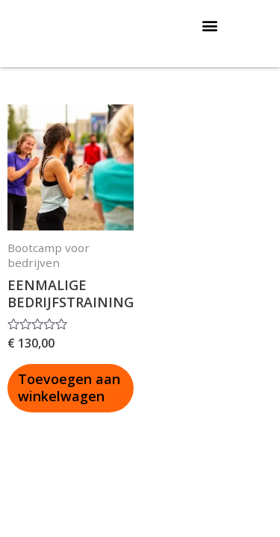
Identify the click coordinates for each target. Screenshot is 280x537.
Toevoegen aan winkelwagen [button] (69, 387)
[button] (210, 25)
